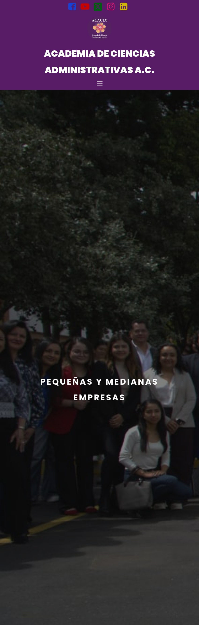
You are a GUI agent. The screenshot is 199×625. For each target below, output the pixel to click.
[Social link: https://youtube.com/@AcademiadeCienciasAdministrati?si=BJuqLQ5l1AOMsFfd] (86, 6)
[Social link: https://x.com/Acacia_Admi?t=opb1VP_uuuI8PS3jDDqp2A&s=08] (99, 6)
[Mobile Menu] (99, 83)
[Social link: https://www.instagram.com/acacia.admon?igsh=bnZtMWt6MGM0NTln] (112, 6)
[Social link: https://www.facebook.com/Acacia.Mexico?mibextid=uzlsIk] (73, 6)
